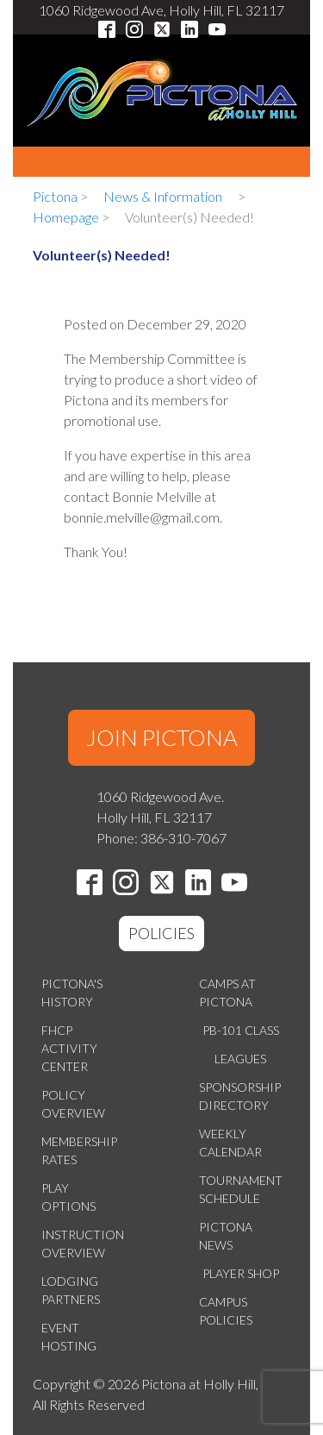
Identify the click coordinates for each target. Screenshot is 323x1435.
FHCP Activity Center (69, 1048)
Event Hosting (68, 1336)
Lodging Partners (70, 1290)
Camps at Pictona (227, 992)
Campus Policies (225, 1310)
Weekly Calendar (230, 1142)
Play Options (68, 1197)
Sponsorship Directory (240, 1096)
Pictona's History (71, 992)
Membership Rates (79, 1150)
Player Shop (240, 1273)
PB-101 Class (240, 1030)
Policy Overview (73, 1103)
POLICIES (161, 933)
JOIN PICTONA (162, 737)
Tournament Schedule (241, 1189)
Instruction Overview (82, 1243)
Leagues (240, 1058)
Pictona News (225, 1235)
